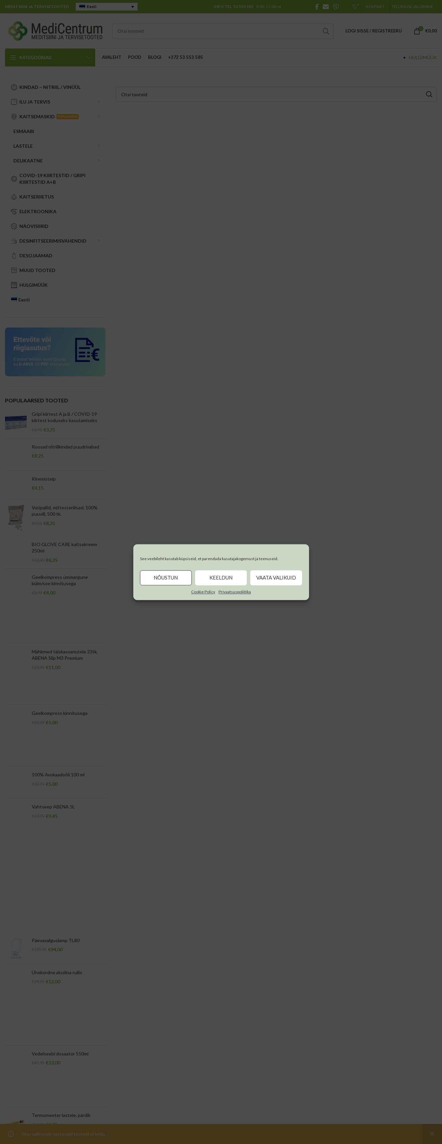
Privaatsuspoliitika (234, 591)
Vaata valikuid (276, 578)
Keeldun (221, 578)
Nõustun (166, 578)
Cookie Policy (203, 591)
